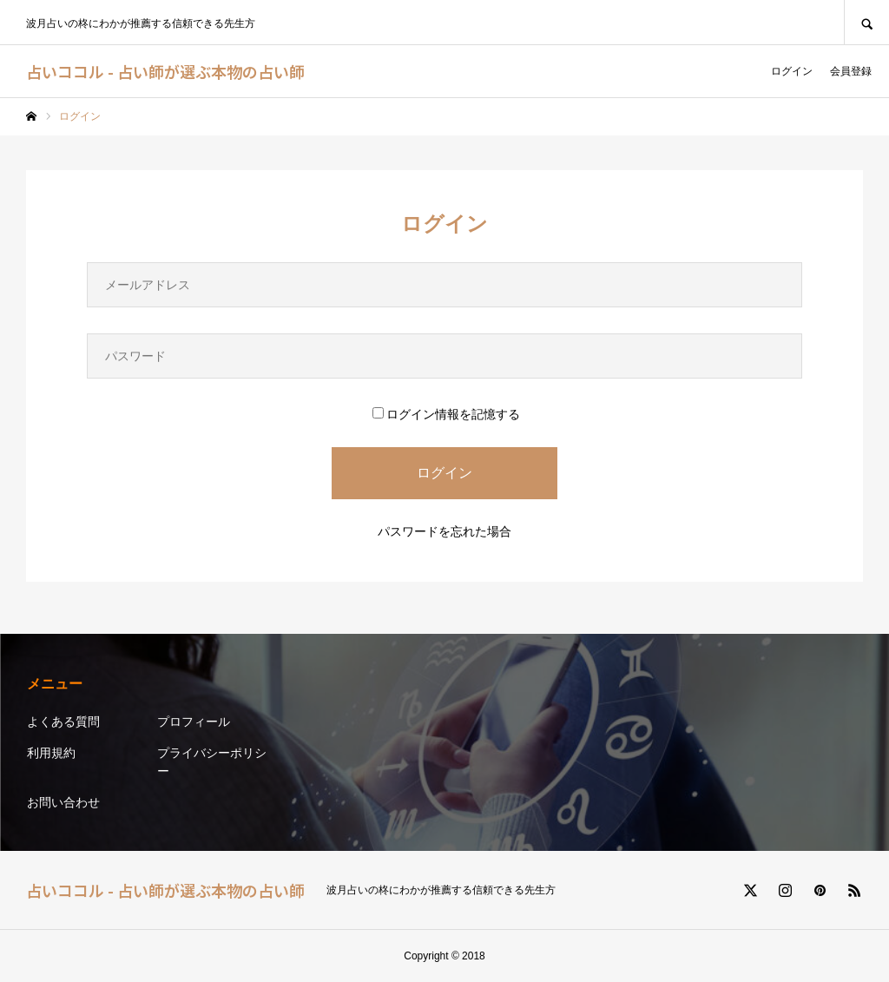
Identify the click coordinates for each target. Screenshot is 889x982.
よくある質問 (63, 721)
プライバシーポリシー (212, 762)
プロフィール (193, 721)
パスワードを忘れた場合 (444, 531)
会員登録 (851, 71)
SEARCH (866, 22)
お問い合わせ (63, 802)
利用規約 (51, 753)
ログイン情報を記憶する (446, 414)
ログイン (792, 71)
